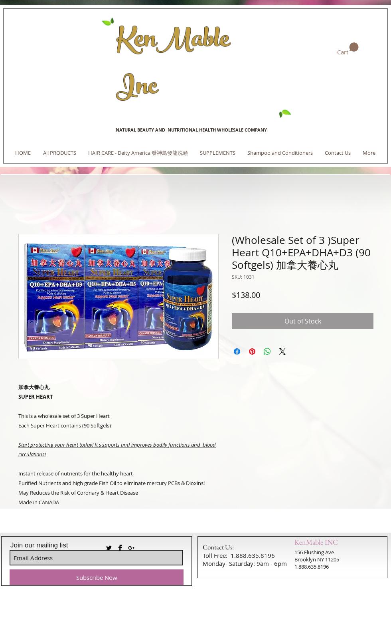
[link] (348, 49)
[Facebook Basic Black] (120, 548)
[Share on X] (282, 351)
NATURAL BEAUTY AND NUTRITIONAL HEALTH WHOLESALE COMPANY (191, 130)
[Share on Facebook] (237, 351)
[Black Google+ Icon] (131, 548)
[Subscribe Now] (97, 577)
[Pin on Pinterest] (252, 351)
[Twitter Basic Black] (109, 548)
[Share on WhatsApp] (267, 351)
